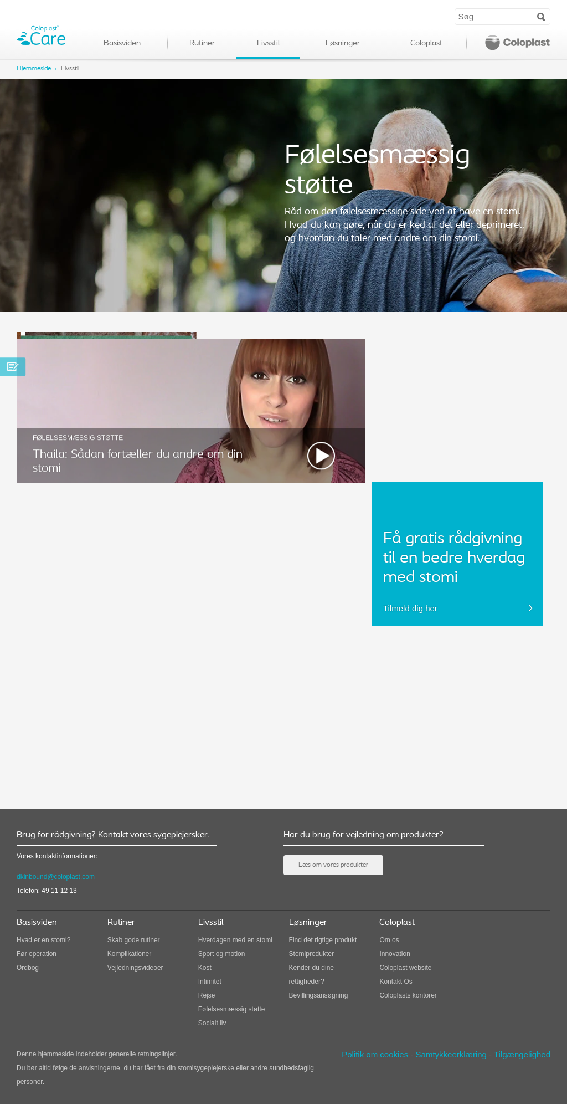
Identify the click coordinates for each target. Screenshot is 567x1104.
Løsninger (343, 43)
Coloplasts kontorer (407, 995)
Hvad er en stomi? (43, 940)
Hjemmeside (34, 68)
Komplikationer (129, 954)
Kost (205, 968)
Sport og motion (221, 954)
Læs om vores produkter (333, 865)
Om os (389, 940)
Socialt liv (212, 1023)
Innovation (394, 954)
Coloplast (426, 43)
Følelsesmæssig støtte (231, 1009)
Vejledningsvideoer (135, 968)
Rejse (206, 995)
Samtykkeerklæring (451, 1054)
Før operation (36, 954)
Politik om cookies (375, 1054)
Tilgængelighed (522, 1054)
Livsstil (268, 43)
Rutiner (202, 43)
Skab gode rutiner (133, 940)
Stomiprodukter (311, 954)
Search (541, 16)
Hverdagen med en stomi (235, 940)
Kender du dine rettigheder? (311, 974)
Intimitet (209, 981)
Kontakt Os (395, 981)
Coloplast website (405, 968)
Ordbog (28, 968)
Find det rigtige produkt (323, 940)
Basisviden (122, 43)
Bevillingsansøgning (318, 995)
